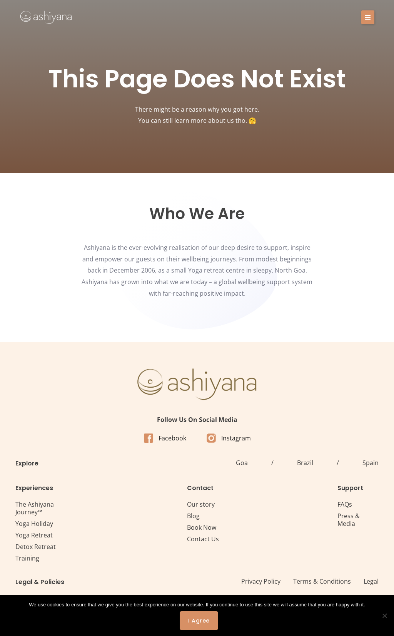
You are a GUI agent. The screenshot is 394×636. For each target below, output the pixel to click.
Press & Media (348, 519)
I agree (199, 620)
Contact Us (203, 539)
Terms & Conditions (322, 581)
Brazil (305, 463)
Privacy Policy (260, 581)
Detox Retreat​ (35, 547)
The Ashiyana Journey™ (34, 508)
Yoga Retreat (34, 535)
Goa (242, 463)
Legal (371, 581)
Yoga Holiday (34, 523)
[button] (367, 17)
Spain (370, 463)
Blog (193, 516)
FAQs (344, 504)
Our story (201, 504)
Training (27, 558)
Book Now (201, 527)
